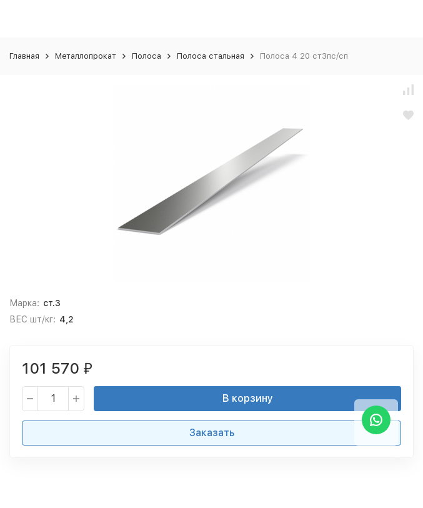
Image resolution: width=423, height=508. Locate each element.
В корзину (247, 398)
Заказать (211, 433)
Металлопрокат (85, 56)
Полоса (146, 56)
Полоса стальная (210, 56)
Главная (24, 56)
